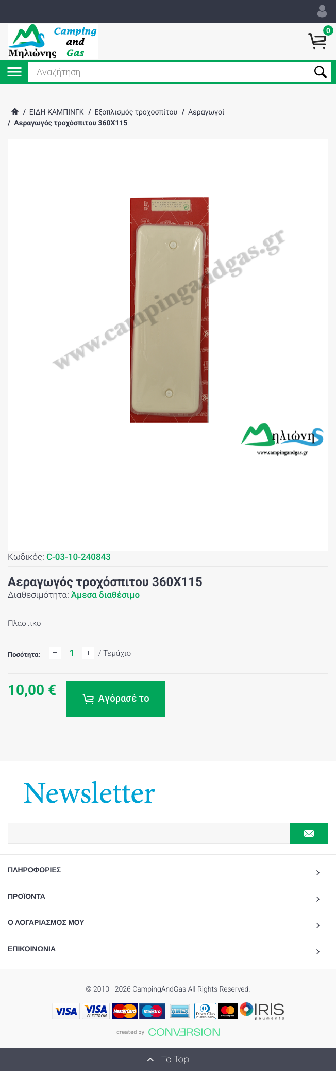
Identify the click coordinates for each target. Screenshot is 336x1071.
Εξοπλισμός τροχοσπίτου (135, 112)
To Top (168, 1059)
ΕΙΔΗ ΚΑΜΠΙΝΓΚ (56, 112)
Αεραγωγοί (206, 112)
